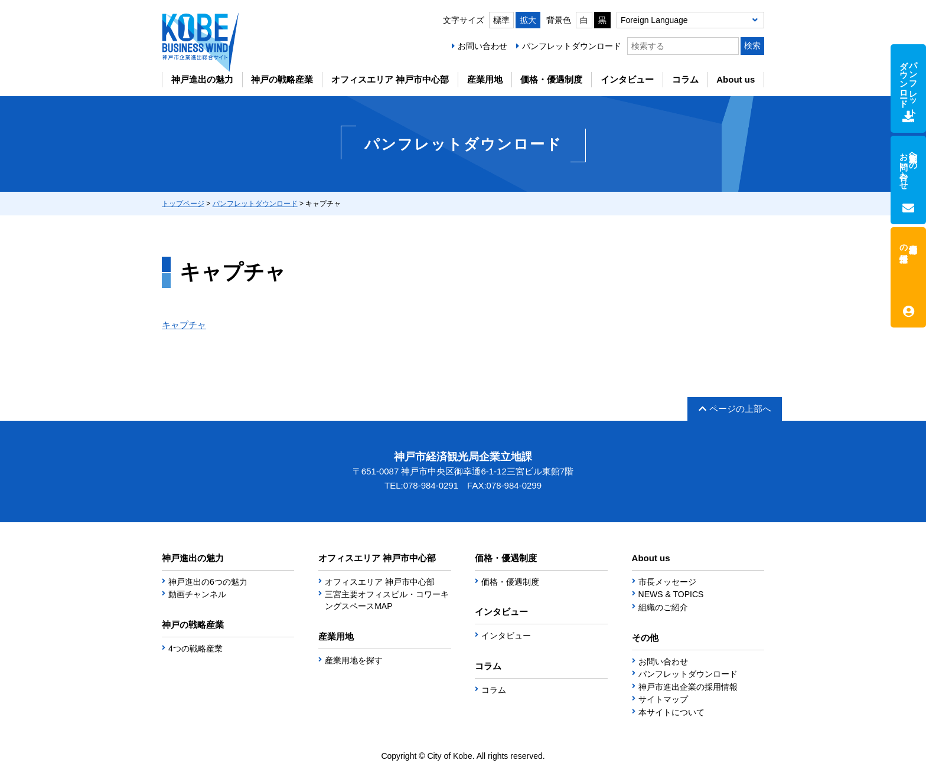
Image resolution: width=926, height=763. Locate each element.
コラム (685, 79)
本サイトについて (671, 712)
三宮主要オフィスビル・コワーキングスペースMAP (387, 600)
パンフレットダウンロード (571, 46)
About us (735, 79)
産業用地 (485, 79)
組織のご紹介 (663, 607)
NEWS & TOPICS (671, 594)
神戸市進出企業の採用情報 (688, 687)
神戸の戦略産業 (282, 79)
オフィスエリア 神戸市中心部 (390, 79)
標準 (501, 20)
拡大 (528, 20)
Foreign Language (654, 20)
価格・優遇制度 (551, 79)
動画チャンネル (197, 594)
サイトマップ (663, 699)
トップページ (183, 203)
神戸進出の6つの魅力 (207, 582)
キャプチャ (184, 325)
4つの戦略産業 (195, 648)
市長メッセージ (667, 582)
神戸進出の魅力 (202, 79)
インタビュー (627, 79)
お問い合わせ (482, 46)
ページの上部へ (735, 409)
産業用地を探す (354, 660)
